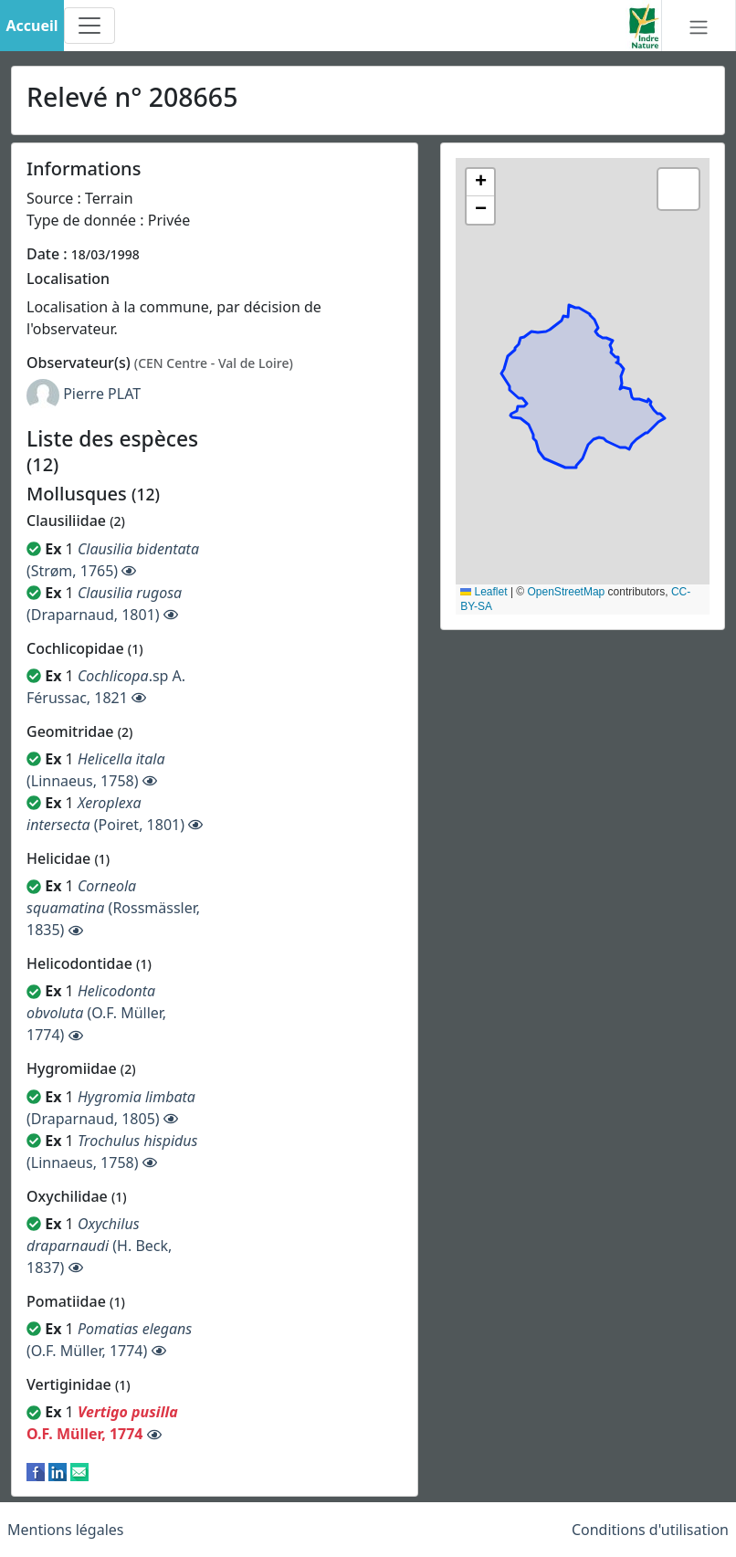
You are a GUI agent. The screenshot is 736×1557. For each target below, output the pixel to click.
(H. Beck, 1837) (99, 1246)
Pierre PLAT (102, 394)
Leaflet (483, 591)
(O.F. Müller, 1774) (96, 1013)
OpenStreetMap (566, 591)
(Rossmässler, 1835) (113, 908)
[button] (480, 182)
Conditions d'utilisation (650, 1530)
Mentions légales (65, 1530)
